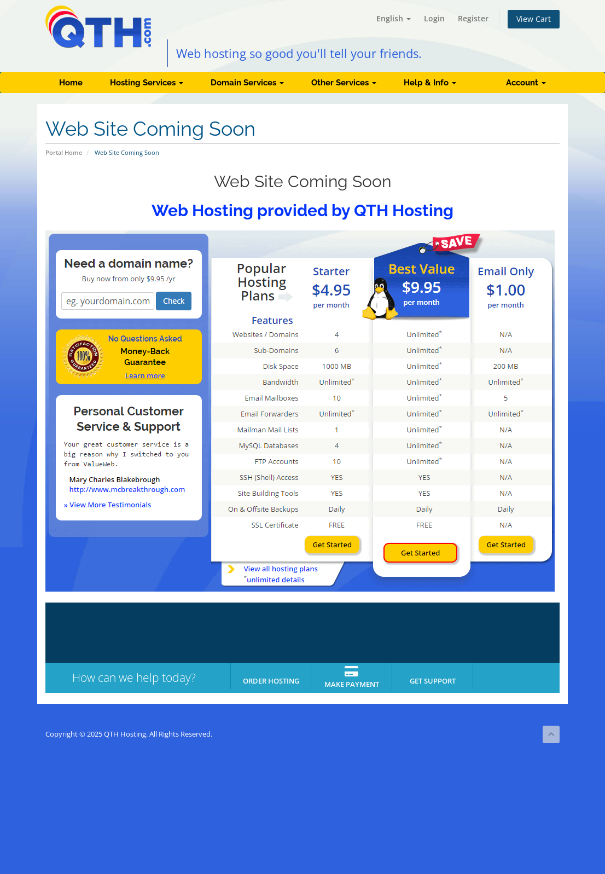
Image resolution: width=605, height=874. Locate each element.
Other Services (343, 83)
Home (71, 83)
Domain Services (247, 83)
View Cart (533, 19)
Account (526, 83)
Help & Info (430, 83)
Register (473, 18)
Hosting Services (146, 83)
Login (434, 18)
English (393, 18)
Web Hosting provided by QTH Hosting (302, 210)
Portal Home (63, 152)
